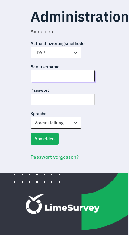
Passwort (40, 90)
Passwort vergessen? (55, 157)
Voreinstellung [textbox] (49, 122)
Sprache (39, 113)
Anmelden (45, 138)
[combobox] (56, 52)
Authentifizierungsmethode (58, 43)
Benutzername (45, 67)
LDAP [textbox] (40, 52)
